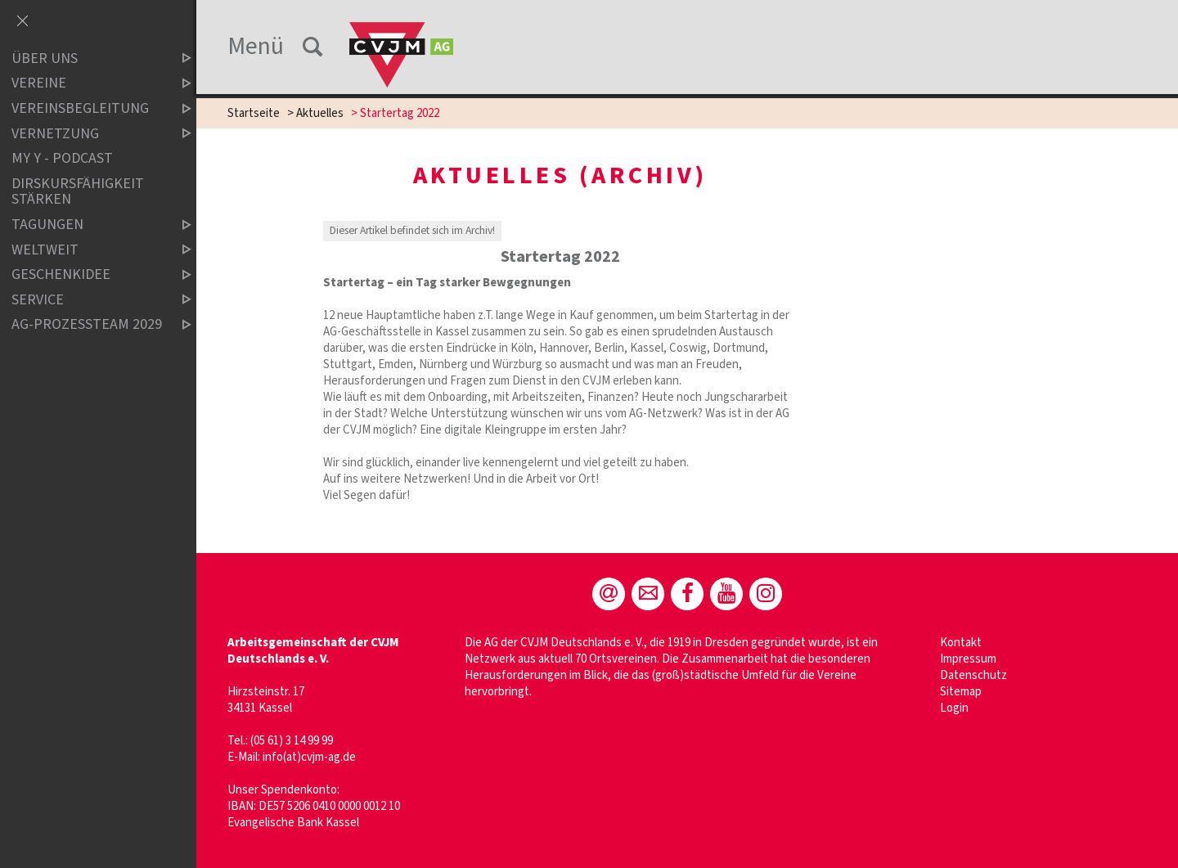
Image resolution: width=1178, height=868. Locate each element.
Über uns (87, 58)
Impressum (968, 659)
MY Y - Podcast (62, 158)
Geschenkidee (87, 274)
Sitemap (961, 691)
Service (87, 299)
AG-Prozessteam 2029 (87, 325)
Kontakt (961, 642)
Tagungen (87, 224)
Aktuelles (320, 113)
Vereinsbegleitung (87, 108)
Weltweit (87, 250)
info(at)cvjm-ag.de (309, 757)
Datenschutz (973, 675)
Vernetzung (87, 133)
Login (954, 708)
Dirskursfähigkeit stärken (77, 191)
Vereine (87, 83)
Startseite (253, 113)
